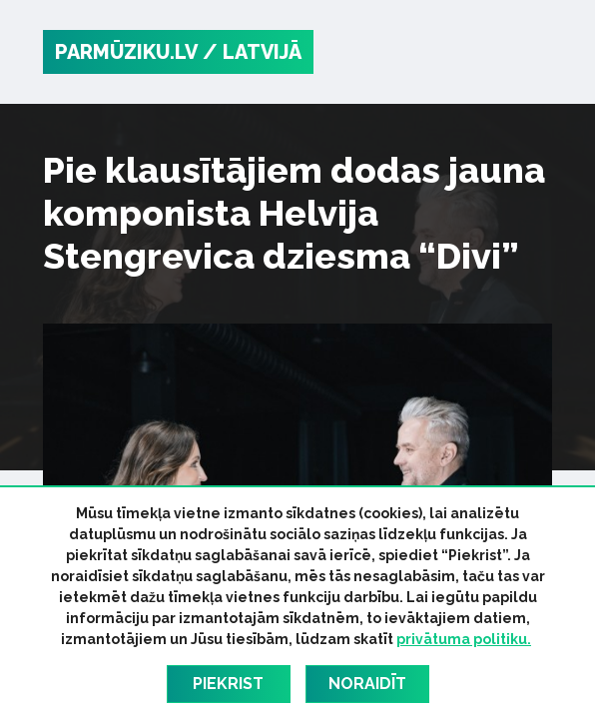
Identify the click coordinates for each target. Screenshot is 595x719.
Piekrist (228, 683)
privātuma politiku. (463, 639)
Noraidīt (367, 683)
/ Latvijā (252, 52)
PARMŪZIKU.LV (126, 52)
